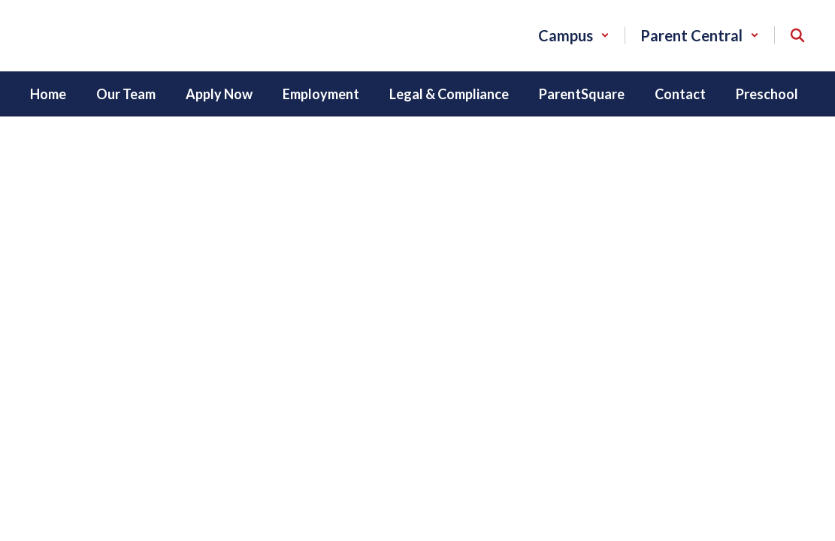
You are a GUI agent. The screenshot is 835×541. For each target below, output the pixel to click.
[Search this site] (797, 35)
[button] (574, 35)
